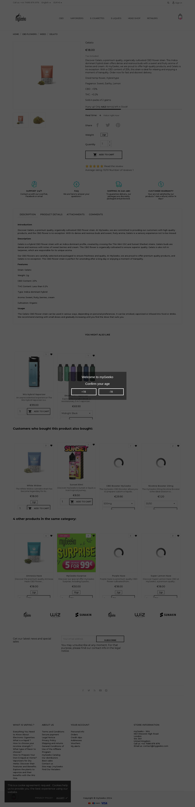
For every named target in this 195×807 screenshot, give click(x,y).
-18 (111, 391)
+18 (84, 391)
